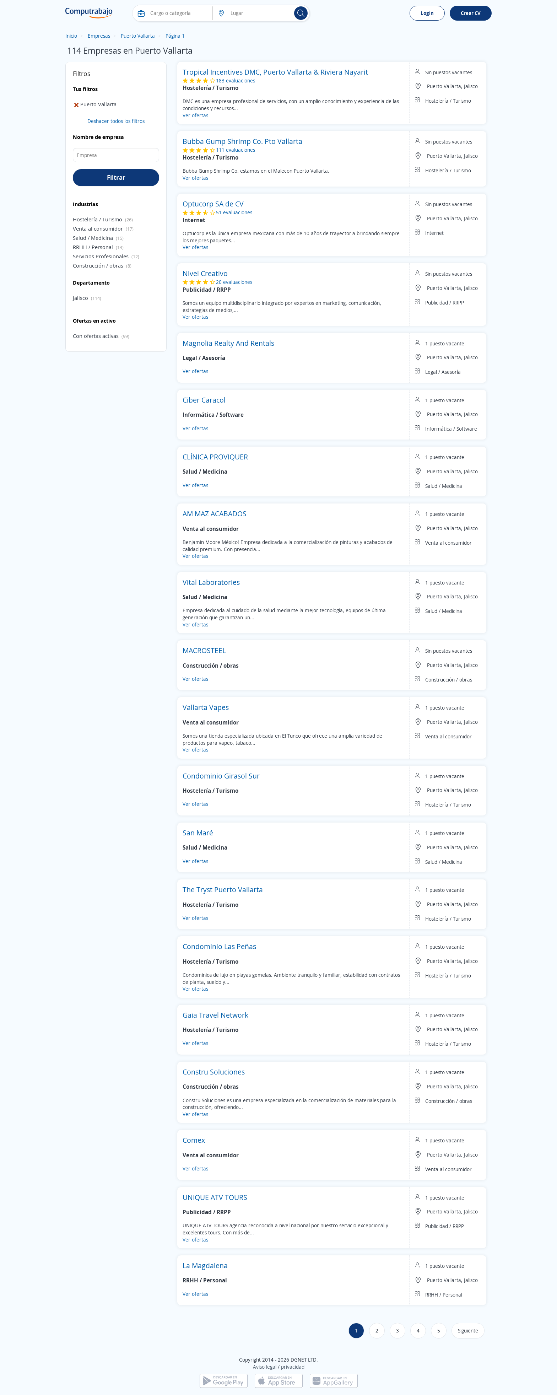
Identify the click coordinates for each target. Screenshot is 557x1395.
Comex (194, 1140)
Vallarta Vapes (206, 707)
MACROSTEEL (204, 650)
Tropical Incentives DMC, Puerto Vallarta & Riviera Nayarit (275, 72)
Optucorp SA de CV (213, 204)
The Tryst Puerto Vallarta (223, 889)
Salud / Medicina (93, 237)
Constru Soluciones (214, 1072)
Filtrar (116, 177)
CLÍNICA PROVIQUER (215, 457)
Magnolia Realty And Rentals (228, 343)
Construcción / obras (98, 265)
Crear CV (471, 13)
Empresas (99, 35)
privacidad (292, 1366)
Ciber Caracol (204, 400)
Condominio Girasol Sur (221, 776)
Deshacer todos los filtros (116, 121)
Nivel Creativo (205, 273)
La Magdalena (205, 1265)
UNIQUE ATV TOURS (215, 1197)
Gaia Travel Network (215, 1015)
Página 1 (175, 35)
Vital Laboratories (211, 582)
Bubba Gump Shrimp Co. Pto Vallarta (242, 141)
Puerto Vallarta (138, 35)
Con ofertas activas (96, 335)
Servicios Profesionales (101, 256)
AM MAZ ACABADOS (215, 513)
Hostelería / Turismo (97, 219)
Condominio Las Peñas (219, 946)
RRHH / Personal (93, 247)
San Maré (198, 832)
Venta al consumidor (98, 228)
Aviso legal (264, 1366)
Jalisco (80, 297)
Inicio (71, 35)
